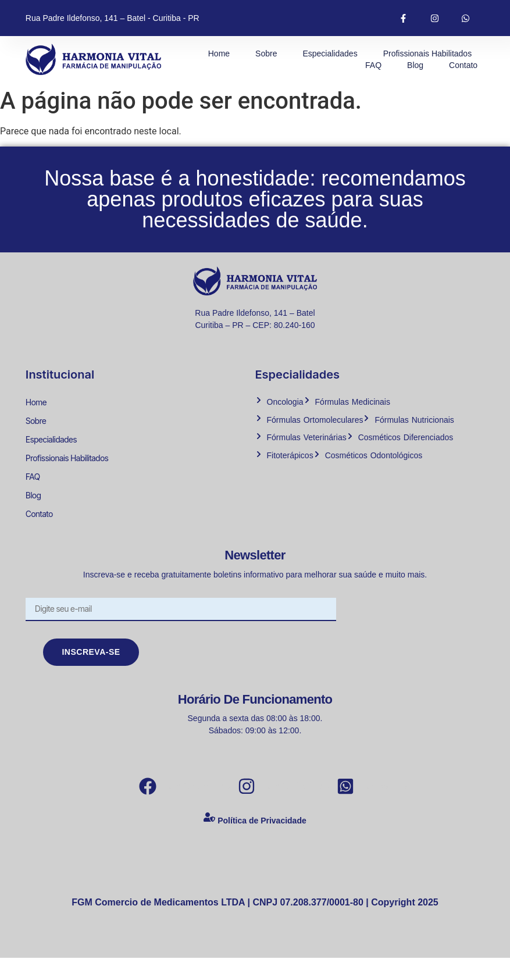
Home (219, 53)
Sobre (266, 53)
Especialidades (329, 53)
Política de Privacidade (261, 832)
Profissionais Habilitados (427, 53)
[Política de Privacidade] (209, 831)
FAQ (373, 65)
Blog (415, 65)
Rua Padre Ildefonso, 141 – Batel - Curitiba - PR (112, 18)
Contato (463, 65)
